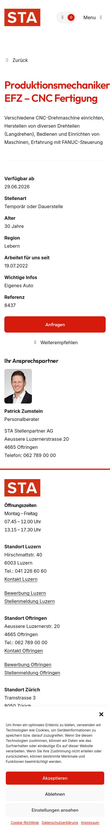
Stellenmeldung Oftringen (32, 673)
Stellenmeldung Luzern (29, 601)
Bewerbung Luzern (25, 593)
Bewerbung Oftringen (27, 664)
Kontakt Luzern (20, 579)
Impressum (90, 822)
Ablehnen (55, 794)
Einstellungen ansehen (55, 810)
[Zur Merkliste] (66, 17)
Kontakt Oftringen (23, 651)
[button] (101, 714)
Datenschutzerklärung (60, 822)
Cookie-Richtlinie (25, 822)
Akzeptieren (54, 778)
